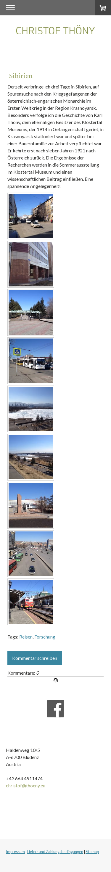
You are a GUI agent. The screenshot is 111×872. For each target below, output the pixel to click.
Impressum (15, 851)
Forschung (44, 636)
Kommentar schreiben (34, 658)
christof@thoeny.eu (25, 785)
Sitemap (92, 851)
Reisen (26, 636)
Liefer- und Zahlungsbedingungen (55, 851)
